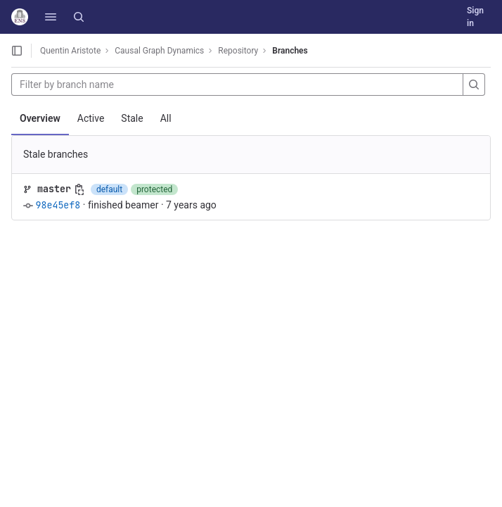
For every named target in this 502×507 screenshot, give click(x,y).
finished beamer (123, 205)
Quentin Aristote (70, 51)
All (166, 118)
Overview (40, 118)
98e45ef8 (57, 205)
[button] (50, 17)
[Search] (78, 17)
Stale (132, 118)
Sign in (475, 17)
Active (91, 118)
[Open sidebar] (17, 50)
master (54, 188)
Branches (289, 51)
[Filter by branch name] (237, 84)
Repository (238, 51)
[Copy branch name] (79, 189)
